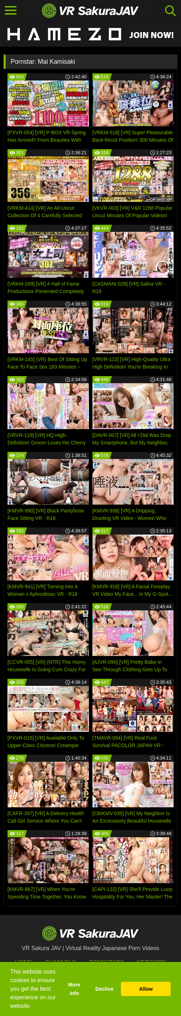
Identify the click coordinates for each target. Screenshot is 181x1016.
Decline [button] (104, 989)
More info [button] (74, 989)
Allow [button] (146, 989)
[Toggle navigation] (10, 10)
